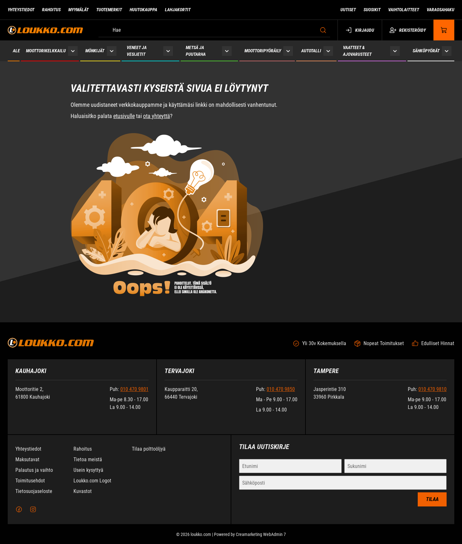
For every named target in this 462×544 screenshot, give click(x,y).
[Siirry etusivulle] (45, 30)
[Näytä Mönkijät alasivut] (111, 50)
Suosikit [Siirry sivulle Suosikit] (372, 9)
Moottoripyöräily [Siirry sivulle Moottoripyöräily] (262, 50)
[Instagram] (33, 514)
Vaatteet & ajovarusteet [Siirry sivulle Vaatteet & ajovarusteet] (357, 51)
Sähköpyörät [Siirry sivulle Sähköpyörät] (426, 50)
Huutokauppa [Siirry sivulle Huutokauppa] (143, 9)
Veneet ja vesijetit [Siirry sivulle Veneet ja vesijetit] (137, 51)
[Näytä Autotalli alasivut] (328, 50)
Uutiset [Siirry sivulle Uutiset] (348, 9)
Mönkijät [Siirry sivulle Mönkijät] (94, 50)
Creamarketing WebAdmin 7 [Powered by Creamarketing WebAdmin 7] (261, 539)
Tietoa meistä (87, 464)
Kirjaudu (360, 30)
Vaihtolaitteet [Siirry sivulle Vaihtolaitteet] (403, 9)
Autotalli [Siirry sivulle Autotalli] (311, 50)
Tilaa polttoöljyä (149, 454)
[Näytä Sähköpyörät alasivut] (447, 50)
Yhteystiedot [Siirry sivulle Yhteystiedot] (21, 9)
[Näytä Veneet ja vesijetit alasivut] (168, 50)
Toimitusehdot (30, 485)
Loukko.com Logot (92, 485)
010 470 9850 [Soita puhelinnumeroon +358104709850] (281, 394)
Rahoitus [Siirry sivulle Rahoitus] (51, 9)
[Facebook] (19, 514)
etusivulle (124, 116)
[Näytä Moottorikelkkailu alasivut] (73, 50)
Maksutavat (27, 464)
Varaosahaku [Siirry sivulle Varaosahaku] (440, 9)
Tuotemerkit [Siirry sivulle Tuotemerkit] (109, 9)
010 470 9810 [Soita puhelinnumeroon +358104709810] (432, 394)
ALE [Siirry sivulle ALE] (16, 50)
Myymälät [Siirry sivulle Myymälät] (78, 9)
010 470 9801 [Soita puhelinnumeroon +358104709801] (134, 394)
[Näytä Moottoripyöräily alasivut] (288, 50)
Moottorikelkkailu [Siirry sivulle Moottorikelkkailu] (46, 50)
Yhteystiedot (28, 454)
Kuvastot (82, 496)
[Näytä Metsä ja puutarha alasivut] (227, 50)
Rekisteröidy (407, 30)
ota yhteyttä (156, 116)
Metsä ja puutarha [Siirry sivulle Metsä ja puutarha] (196, 51)
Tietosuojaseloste (33, 496)
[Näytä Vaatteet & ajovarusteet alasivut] (395, 50)
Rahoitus (82, 454)
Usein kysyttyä (88, 475)
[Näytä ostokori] (444, 30)
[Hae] (214, 30)
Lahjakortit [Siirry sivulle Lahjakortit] (178, 9)
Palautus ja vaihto (34, 475)
